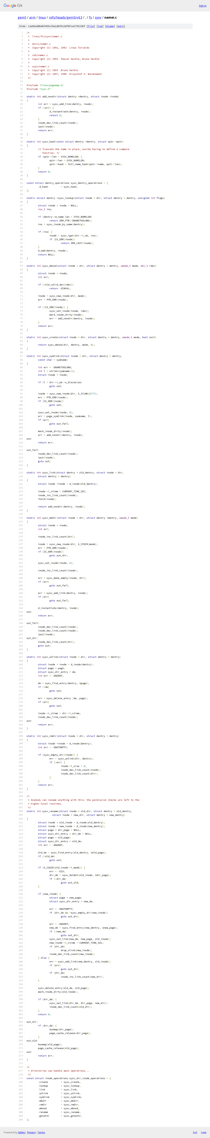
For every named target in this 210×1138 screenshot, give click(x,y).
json (203, 1132)
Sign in (202, 5)
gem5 (22, 17)
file (91, 26)
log (100, 26)
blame (110, 26)
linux (42, 17)
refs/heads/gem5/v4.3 (65, 17)
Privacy (31, 1132)
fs (90, 17)
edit (121, 26)
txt (195, 1132)
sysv (98, 17)
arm (32, 17)
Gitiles (21, 1132)
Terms (41, 1132)
